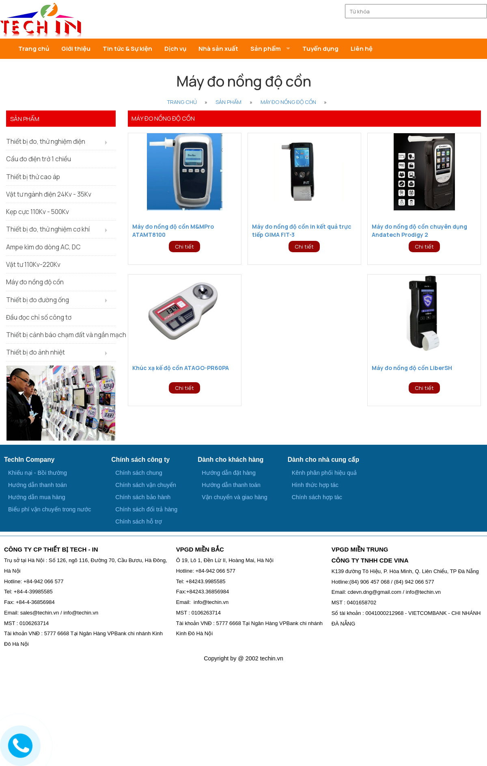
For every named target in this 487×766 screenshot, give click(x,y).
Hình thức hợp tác (315, 485)
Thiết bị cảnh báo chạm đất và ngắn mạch (61, 334)
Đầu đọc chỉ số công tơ (38, 317)
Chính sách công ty (140, 459)
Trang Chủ (182, 102)
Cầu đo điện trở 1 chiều (38, 158)
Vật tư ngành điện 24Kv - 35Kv (48, 194)
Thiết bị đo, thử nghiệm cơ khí (48, 229)
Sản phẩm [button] (265, 48)
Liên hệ (362, 48)
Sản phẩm (228, 102)
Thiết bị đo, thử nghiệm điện (45, 141)
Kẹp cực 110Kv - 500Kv (37, 211)
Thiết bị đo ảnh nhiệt (35, 352)
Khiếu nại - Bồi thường (37, 473)
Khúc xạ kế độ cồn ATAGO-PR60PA (180, 368)
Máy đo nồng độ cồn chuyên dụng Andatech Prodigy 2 (419, 230)
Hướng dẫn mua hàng (36, 497)
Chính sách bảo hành (142, 497)
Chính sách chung (138, 473)
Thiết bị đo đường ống (37, 299)
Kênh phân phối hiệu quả (324, 473)
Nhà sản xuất (218, 48)
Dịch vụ (175, 48)
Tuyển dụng (320, 48)
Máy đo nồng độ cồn (288, 102)
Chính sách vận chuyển (145, 485)
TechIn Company (29, 459)
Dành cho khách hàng (230, 459)
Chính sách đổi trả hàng (146, 509)
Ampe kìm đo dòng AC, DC (43, 246)
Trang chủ (33, 48)
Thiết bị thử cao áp (33, 176)
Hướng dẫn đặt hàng (229, 473)
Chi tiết (184, 246)
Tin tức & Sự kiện (127, 48)
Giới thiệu (76, 48)
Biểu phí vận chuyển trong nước (49, 509)
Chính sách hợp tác (317, 497)
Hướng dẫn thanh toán (37, 485)
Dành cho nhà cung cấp (323, 459)
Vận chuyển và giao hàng (234, 497)
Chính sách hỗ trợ (138, 521)
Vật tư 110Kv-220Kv (33, 264)
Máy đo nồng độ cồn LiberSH (412, 368)
